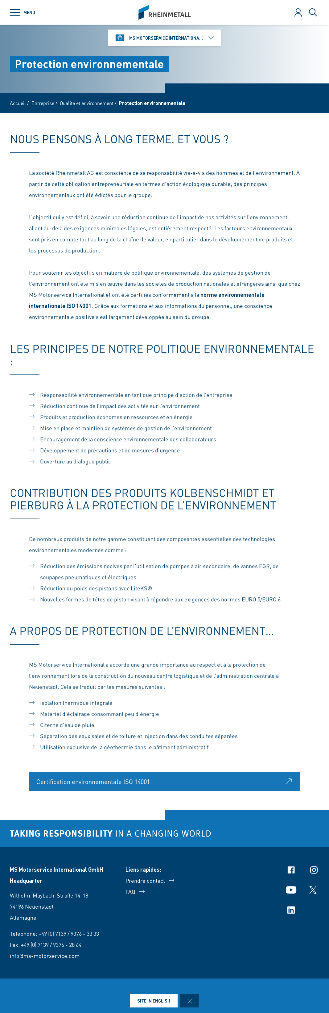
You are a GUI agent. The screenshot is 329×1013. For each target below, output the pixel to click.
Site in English (153, 1000)
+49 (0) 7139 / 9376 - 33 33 (69, 933)
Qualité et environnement (86, 103)
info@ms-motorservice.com (45, 955)
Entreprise (42, 103)
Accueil (18, 103)
